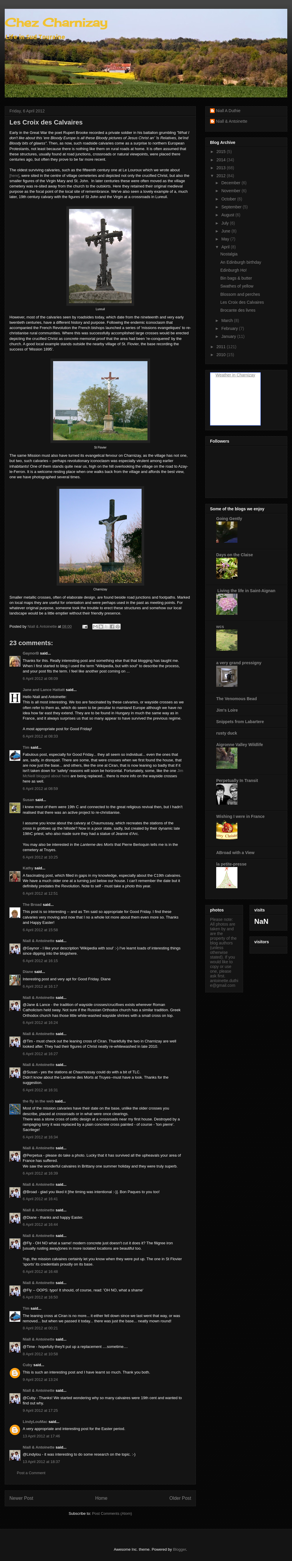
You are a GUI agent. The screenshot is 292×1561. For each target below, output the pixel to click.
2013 (221, 167)
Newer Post (21, 1498)
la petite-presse (231, 864)
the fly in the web (38, 1101)
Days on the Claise (234, 554)
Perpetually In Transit (237, 780)
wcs (220, 626)
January (229, 336)
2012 (221, 175)
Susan (28, 800)
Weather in (225, 375)
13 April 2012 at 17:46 (41, 1436)
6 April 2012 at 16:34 (40, 1137)
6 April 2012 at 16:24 (40, 1022)
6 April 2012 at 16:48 (40, 1271)
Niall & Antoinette (39, 941)
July (225, 223)
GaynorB (31, 653)
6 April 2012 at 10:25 (40, 857)
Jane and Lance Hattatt (44, 689)
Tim (26, 747)
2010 (221, 354)
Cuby (27, 1365)
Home (101, 1498)
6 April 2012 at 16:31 (40, 1090)
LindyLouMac (35, 1421)
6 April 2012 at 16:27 (40, 1054)
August (228, 214)
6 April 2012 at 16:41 (40, 1199)
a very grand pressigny (238, 662)
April (226, 247)
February (230, 328)
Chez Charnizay (56, 22)
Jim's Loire (227, 710)
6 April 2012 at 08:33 (40, 736)
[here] (14, 175)
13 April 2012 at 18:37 (41, 1461)
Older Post (180, 1498)
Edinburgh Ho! (233, 270)
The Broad (32, 904)
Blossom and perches (240, 294)
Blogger (179, 1549)
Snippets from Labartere (240, 721)
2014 (221, 159)
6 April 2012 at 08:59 (40, 788)
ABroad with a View (235, 852)
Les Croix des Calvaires (242, 302)
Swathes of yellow (236, 286)
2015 (221, 151)
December (231, 182)
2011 (221, 346)
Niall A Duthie (228, 110)
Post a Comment (31, 1473)
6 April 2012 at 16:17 (40, 986)
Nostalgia (228, 254)
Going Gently (229, 518)
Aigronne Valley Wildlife (239, 744)
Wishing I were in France (240, 816)
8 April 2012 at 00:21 (40, 1328)
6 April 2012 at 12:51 (40, 893)
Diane (28, 971)
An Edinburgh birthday (240, 262)
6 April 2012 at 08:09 (40, 678)
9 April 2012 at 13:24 (40, 1379)
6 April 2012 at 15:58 (40, 930)
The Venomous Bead (236, 698)
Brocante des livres (237, 310)
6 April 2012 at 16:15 (40, 961)
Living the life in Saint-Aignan (245, 590)
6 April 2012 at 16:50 (40, 1297)
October (229, 199)
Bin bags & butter (236, 278)
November (231, 190)
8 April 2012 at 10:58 (40, 1354)
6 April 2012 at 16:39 (40, 1173)
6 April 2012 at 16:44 (40, 1224)
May (225, 239)
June (226, 231)
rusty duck (226, 733)
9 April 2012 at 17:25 (40, 1410)
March (227, 320)
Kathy (28, 868)
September (231, 207)
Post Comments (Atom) (112, 1513)
